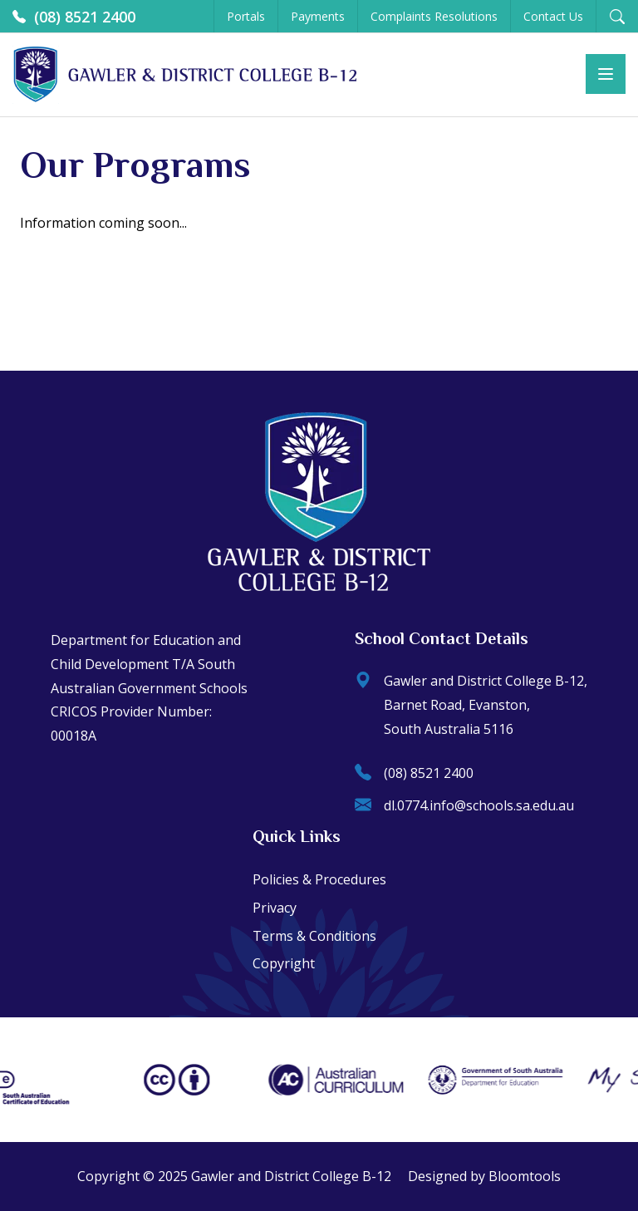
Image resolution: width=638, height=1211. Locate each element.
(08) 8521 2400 (73, 16)
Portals (246, 16)
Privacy (275, 907)
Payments (318, 16)
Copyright (284, 963)
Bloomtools (524, 1176)
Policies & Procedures (319, 879)
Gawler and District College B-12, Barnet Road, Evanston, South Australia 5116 (471, 705)
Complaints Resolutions (434, 16)
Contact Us (553, 16)
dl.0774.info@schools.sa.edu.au (464, 805)
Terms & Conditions (314, 936)
